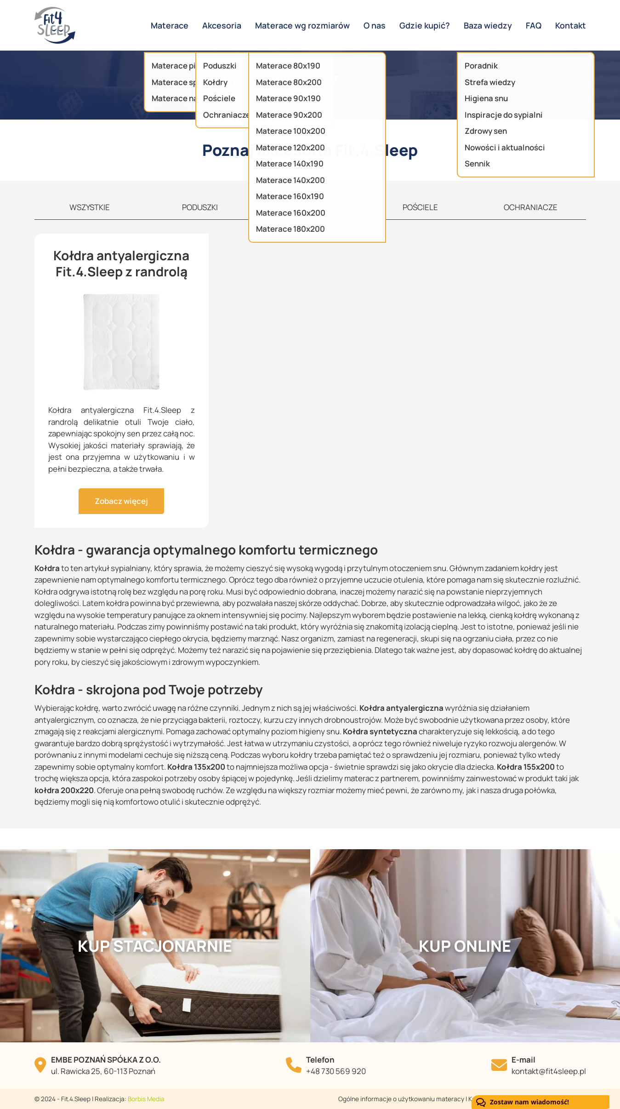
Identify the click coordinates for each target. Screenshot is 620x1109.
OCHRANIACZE (530, 207)
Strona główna (275, 97)
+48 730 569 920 (336, 1071)
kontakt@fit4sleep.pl (549, 1071)
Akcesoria (324, 97)
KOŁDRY (310, 207)
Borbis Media (146, 1099)
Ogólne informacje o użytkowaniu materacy (401, 1099)
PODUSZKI (200, 207)
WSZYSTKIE (89, 207)
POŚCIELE (420, 207)
